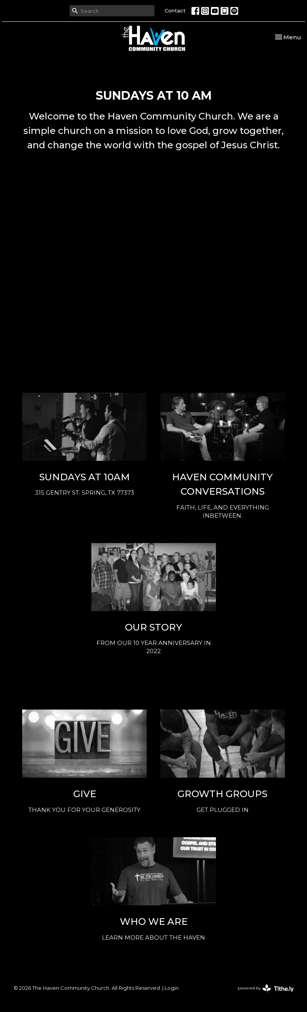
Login (172, 988)
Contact (175, 10)
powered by (266, 988)
